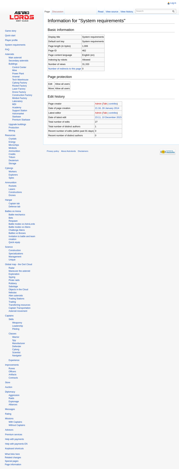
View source (112, 11)
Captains (9, 315)
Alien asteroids (16, 295)
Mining (12, 130)
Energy (12, 142)
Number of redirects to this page (64, 68)
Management (15, 256)
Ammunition (14, 151)
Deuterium (14, 160)
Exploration (14, 274)
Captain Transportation (19, 308)
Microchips (14, 145)
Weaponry (17, 322)
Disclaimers (83, 151)
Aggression (14, 395)
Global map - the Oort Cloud (18, 264)
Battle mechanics (17, 214)
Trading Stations (16, 298)
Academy (16, 107)
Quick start (10, 35)
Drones (12, 195)
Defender (16, 346)
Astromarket (18, 113)
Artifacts (12, 374)
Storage (12, 163)
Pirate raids (14, 280)
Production (14, 127)
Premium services (13, 434)
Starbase (16, 116)
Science (9, 247)
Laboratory (17, 101)
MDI (14, 104)
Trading (12, 302)
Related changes (13, 457)
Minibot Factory (19, 98)
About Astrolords (68, 151)
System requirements (15, 45)
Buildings (13, 64)
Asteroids (9, 54)
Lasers (12, 189)
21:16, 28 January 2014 (107, 108)
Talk (105, 103)
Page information (13, 464)
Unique (12, 259)
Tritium (12, 157)
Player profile (11, 40)
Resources (10, 135)
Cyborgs (9, 168)
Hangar (8, 200)
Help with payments (14, 439)
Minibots (13, 148)
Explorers (13, 175)
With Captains (15, 422)
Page (47, 11)
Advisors (9, 430)
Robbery (13, 283)
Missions (9, 418)
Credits (12, 154)
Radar (12, 268)
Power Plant (18, 73)
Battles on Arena (13, 211)
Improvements (12, 365)
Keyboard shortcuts (14, 448)
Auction (8, 387)
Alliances (13, 404)
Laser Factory (18, 89)
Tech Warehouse (20, 79)
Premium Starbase (21, 119)
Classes (12, 333)
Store (7, 382)
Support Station (19, 110)
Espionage (14, 401)
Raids (11, 398)
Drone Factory (19, 92)
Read (100, 11)
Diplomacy (10, 392)
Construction (15, 250)
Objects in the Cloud (18, 289)
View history (127, 11)
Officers (12, 371)
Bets (11, 218)
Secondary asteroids (18, 60)
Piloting (15, 329)
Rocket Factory (19, 86)
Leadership (17, 326)
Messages (10, 409)
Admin (98, 103)
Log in (173, 3)
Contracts (13, 378)
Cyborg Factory (19, 82)
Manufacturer (18, 343)
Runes (12, 368)
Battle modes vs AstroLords (22, 224)
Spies (11, 178)
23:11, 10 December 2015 (108, 117)
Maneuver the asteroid (19, 271)
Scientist (16, 352)
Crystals (12, 138)
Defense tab (14, 206)
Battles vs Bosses (17, 233)
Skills (11, 319)
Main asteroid (15, 57)
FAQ (7, 49)
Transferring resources (19, 305)
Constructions (15, 192)
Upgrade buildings (17, 124)
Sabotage (13, 286)
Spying (12, 277)
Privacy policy (53, 151)
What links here (12, 454)
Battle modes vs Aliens (19, 227)
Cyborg (15, 349)
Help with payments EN (16, 444)
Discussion (57, 11)
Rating (8, 414)
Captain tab (14, 203)
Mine (14, 70)
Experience (14, 360)
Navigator (16, 355)
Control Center (19, 67)
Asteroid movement (18, 311)
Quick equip (14, 242)
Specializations (16, 253)
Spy (14, 340)
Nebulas (13, 292)
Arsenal (16, 76)
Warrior (15, 337)
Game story (10, 31)
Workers (13, 171)
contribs (113, 103)
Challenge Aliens (17, 230)
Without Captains (17, 425)
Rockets (12, 186)
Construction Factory (22, 95)
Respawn (13, 221)
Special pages (11, 461)
